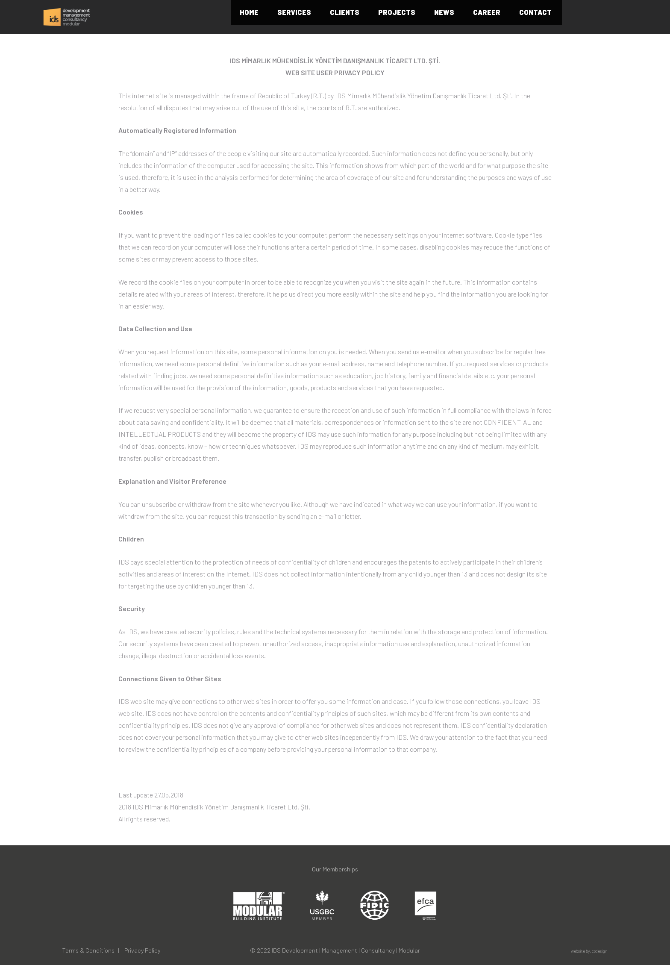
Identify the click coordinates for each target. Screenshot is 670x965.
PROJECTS (442, 17)
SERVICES (339, 17)
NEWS (489, 17)
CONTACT (580, 17)
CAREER (532, 17)
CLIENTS (390, 17)
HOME (294, 17)
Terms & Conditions (88, 950)
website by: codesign (589, 950)
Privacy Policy (142, 950)
